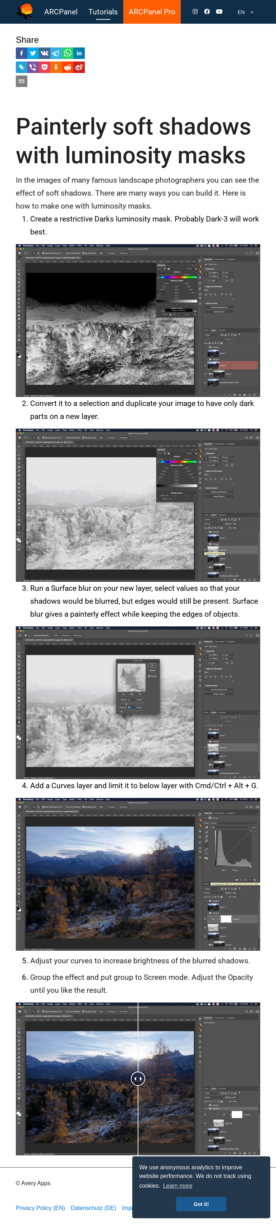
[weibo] (79, 68)
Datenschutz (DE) (93, 1208)
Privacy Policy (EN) (40, 1208)
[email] (21, 83)
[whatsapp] (67, 54)
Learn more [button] (178, 1186)
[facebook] (21, 54)
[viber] (33, 68)
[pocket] (44, 68)
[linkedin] (79, 54)
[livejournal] (21, 68)
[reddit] (67, 68)
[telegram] (56, 54)
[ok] (56, 68)
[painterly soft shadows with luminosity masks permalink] (12, 127)
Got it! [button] (201, 1204)
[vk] (44, 54)
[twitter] (33, 54)
